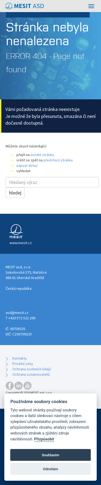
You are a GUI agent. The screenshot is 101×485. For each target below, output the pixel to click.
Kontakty (19, 358)
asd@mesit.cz (17, 312)
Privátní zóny (22, 363)
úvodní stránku (42, 154)
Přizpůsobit (44, 439)
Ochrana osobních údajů (31, 369)
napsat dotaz (27, 165)
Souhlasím (50, 455)
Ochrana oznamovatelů (31, 374)
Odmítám (50, 469)
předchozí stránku (58, 160)
